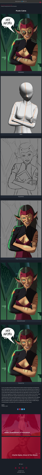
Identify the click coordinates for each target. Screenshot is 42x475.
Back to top (21, 470)
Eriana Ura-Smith (6, 5)
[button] (21, 464)
